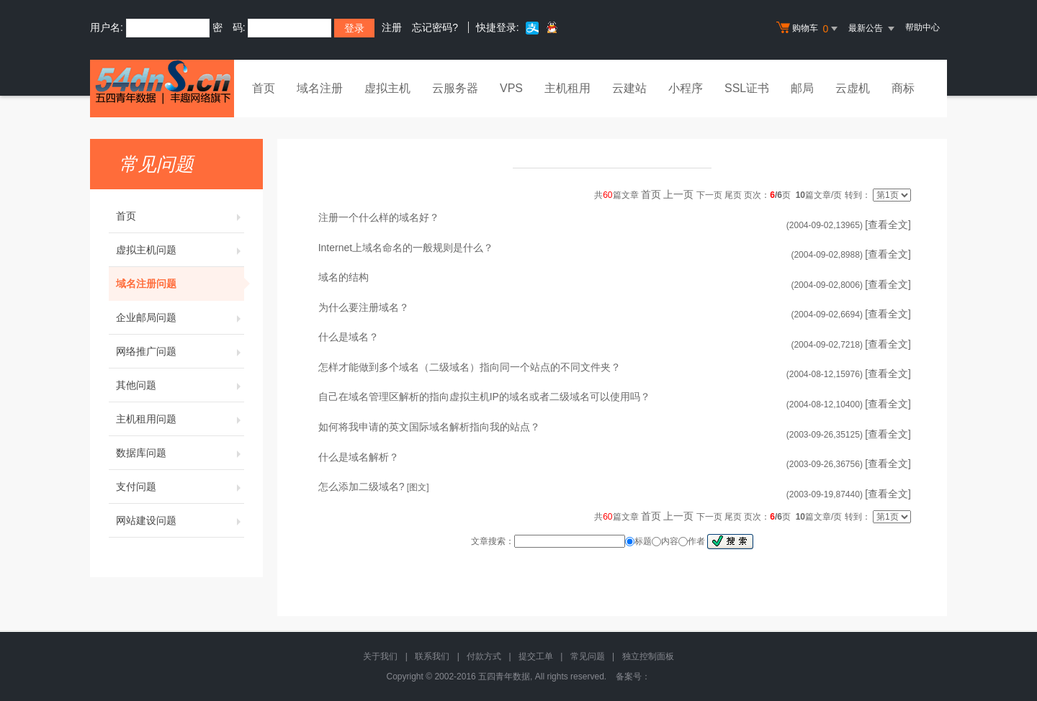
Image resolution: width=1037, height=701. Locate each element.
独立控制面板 (648, 656)
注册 (392, 27)
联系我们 (432, 656)
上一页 (678, 194)
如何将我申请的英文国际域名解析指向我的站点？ (429, 427)
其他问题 (180, 385)
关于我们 (380, 656)
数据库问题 (180, 452)
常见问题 (587, 656)
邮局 (802, 88)
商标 (903, 88)
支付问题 (180, 486)
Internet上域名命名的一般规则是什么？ (405, 247)
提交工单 (535, 656)
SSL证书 (746, 88)
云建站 (629, 88)
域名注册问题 (180, 283)
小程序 (685, 88)
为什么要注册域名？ (363, 307)
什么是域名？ (348, 337)
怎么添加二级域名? (361, 486)
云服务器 (455, 88)
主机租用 (567, 88)
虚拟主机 (387, 88)
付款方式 (484, 656)
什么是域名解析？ (358, 457)
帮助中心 (922, 27)
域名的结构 (343, 277)
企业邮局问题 (180, 317)
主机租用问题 (180, 419)
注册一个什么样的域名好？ (378, 217)
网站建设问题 (180, 520)
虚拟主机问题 (180, 249)
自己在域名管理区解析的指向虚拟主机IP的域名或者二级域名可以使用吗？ (484, 396)
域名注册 (320, 88)
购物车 (808, 29)
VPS (511, 88)
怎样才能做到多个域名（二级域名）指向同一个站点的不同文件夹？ (469, 367)
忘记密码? (435, 27)
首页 (263, 88)
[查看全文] (888, 224)
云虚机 (852, 88)
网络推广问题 (180, 351)
